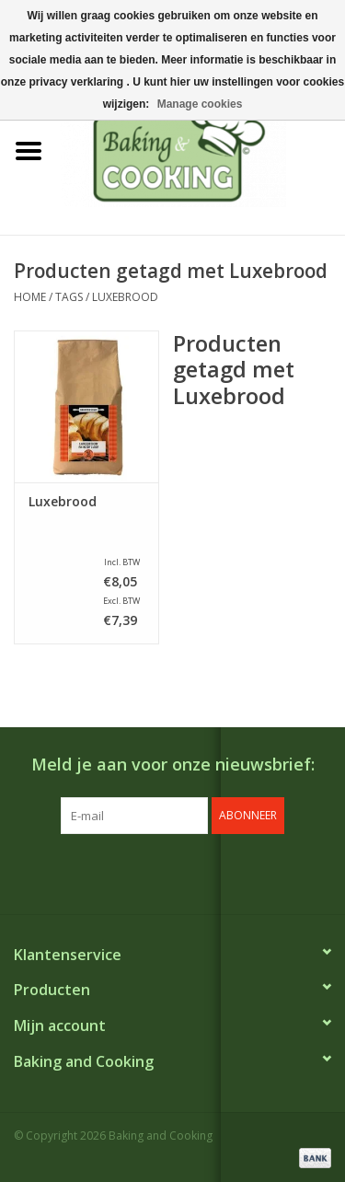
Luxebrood (125, 297)
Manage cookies (200, 104)
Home (30, 297)
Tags (69, 297)
